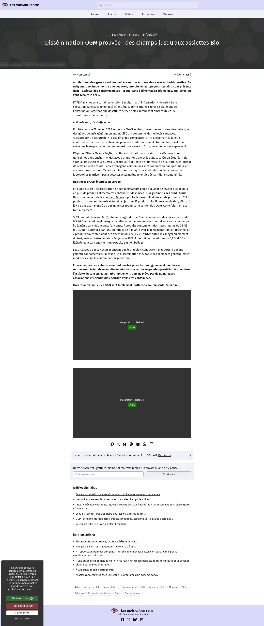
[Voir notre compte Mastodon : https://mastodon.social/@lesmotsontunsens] (141, 619)
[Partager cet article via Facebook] (112, 444)
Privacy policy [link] (22, 618)
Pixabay (40, 64)
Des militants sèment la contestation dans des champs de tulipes (113, 499)
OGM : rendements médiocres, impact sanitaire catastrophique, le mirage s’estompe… (124, 518)
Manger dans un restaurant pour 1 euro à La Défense (106, 546)
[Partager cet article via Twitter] (118, 444)
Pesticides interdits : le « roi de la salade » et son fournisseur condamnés (118, 494)
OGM (124, 86)
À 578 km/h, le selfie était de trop (95, 569)
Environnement (129, 587)
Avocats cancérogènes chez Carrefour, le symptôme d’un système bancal (117, 574)
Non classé (83, 74)
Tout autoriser (22, 599)
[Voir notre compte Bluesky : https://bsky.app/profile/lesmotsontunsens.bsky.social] (135, 619)
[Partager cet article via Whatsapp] (144, 444)
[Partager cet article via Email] (151, 444)
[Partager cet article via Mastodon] (131, 444)
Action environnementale (87, 587)
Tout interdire (22, 606)
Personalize (22, 613)
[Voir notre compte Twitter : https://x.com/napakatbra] (129, 619)
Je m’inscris (169, 474)
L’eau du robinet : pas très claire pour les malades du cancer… (111, 513)
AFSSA (78, 102)
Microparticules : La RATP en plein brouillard (101, 524)
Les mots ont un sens (24, 5)
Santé (118, 593)
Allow (132, 327)
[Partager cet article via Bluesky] (124, 444)
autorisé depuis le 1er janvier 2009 (111, 238)
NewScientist (134, 129)
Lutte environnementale (153, 587)
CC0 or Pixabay (56, 64)
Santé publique (132, 593)
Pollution (79, 593)
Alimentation (110, 587)
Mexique (173, 587)
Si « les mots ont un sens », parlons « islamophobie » (106, 541)
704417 (29, 64)
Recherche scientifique (99, 593)
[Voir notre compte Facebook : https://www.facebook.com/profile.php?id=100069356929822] (122, 619)
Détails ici (164, 455)
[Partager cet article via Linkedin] (138, 444)
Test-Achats (116, 197)
